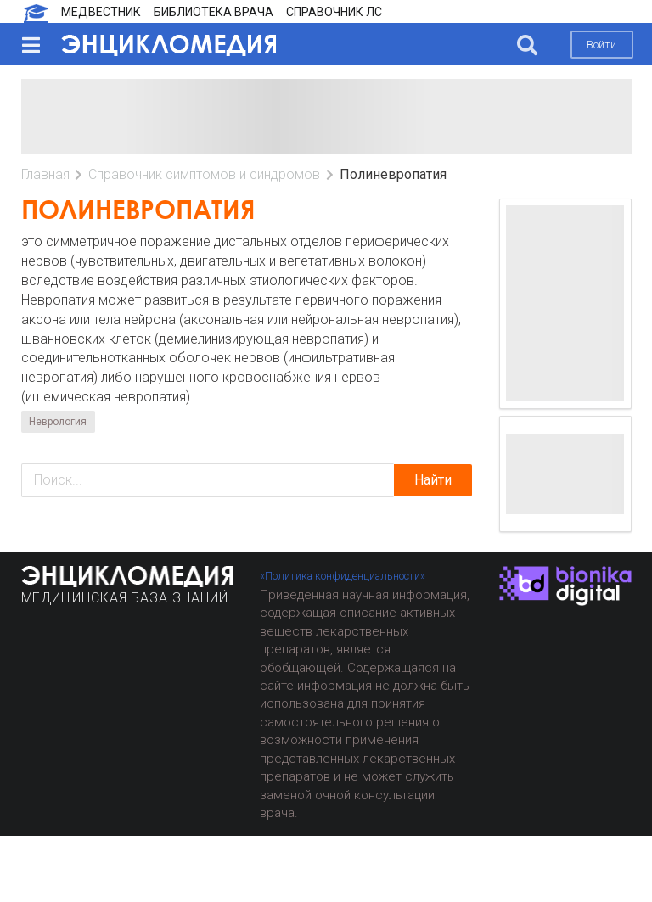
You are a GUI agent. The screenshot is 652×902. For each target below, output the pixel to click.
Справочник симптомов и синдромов (204, 174)
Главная (45, 174)
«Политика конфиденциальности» (342, 575)
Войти (601, 44)
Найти (433, 480)
